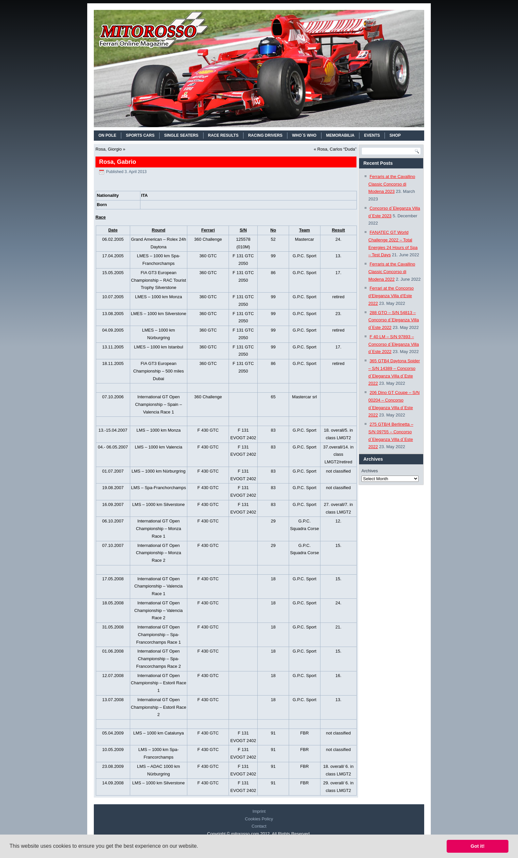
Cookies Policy (259, 818)
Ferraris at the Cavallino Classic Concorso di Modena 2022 (391, 272)
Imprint (259, 811)
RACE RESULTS (223, 135)
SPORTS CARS (140, 135)
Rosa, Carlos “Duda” (337, 149)
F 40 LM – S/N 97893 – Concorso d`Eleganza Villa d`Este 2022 (393, 344)
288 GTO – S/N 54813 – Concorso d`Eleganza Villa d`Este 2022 (393, 320)
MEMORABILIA (340, 135)
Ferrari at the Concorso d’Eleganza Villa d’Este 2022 (391, 296)
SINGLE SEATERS (181, 135)
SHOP (395, 135)
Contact (259, 826)
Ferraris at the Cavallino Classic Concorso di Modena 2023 (391, 184)
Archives (369, 470)
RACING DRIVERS (265, 135)
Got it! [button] (478, 846)
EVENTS (372, 135)
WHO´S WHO (304, 135)
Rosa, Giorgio (108, 149)
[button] (201, 847)
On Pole (107, 135)
